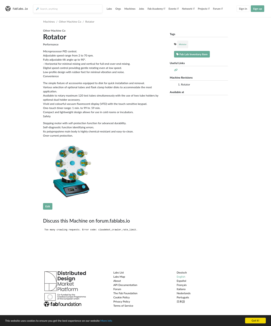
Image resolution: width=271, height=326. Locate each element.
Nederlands (183, 293)
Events (174, 8)
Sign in (243, 8)
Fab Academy (156, 8)
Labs (109, 8)
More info (106, 321)
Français (181, 284)
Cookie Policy (121, 297)
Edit (47, 206)
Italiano (181, 289)
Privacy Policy (121, 301)
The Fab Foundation (125, 293)
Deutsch (182, 272)
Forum (218, 8)
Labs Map (119, 276)
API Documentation (125, 284)
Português (183, 297)
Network (188, 8)
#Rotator (182, 44)
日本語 (181, 301)
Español (181, 280)
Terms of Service (123, 305)
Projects (203, 8)
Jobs (141, 8)
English (181, 276)
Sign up (257, 8)
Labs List (118, 272)
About (117, 280)
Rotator (89, 21)
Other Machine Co (70, 21)
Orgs (118, 8)
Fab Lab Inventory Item (192, 54)
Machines (130, 8)
